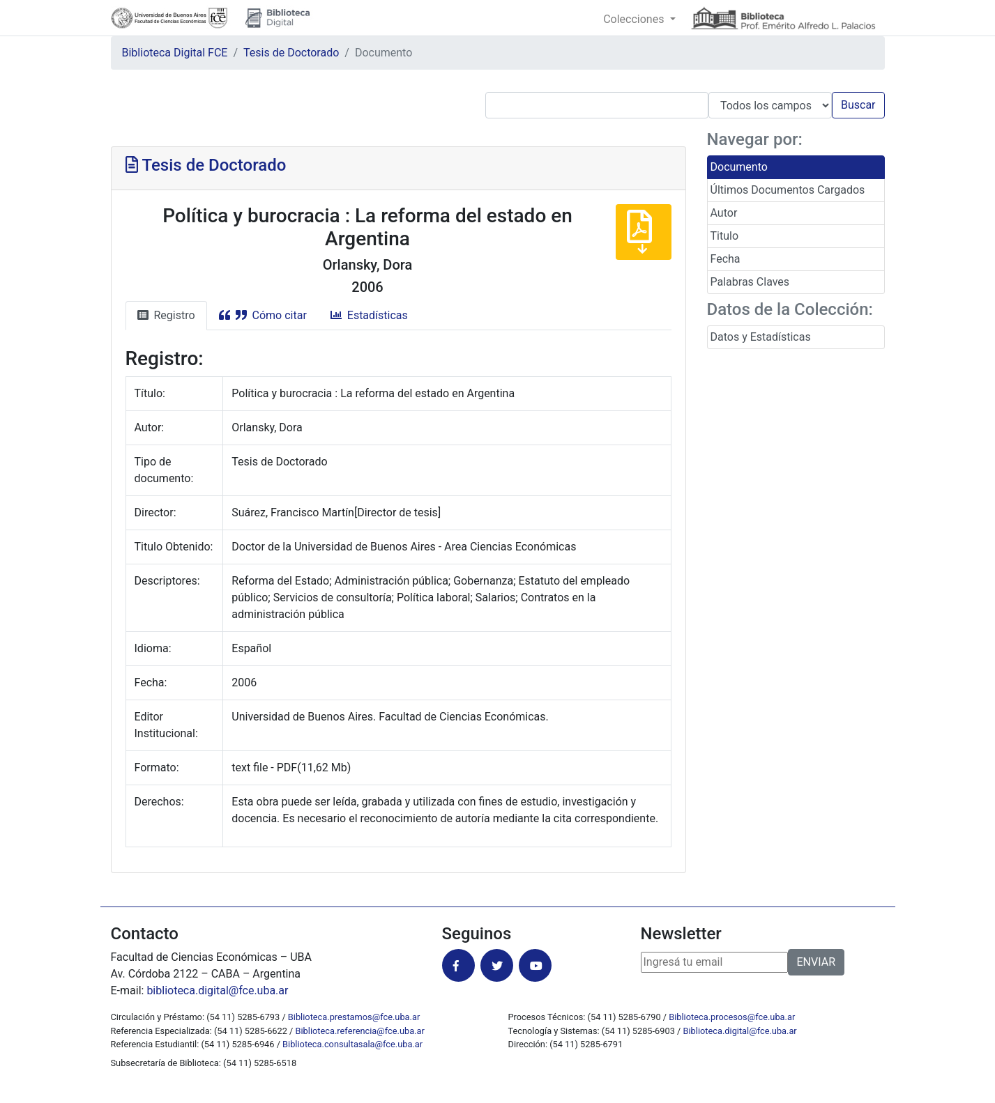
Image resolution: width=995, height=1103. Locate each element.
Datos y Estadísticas (761, 337)
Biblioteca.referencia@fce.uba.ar (360, 1031)
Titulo (725, 235)
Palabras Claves (750, 281)
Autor (724, 212)
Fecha (725, 258)
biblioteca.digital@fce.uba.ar (217, 990)
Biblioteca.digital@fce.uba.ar (740, 1031)
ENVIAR (816, 962)
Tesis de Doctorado (291, 52)
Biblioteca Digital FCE (175, 52)
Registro (166, 315)
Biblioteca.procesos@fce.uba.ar (732, 1017)
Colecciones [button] (635, 19)
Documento (739, 166)
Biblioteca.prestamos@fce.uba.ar (354, 1017)
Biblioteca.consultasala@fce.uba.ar (352, 1044)
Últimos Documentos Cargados (788, 189)
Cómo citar (263, 315)
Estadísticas (369, 315)
